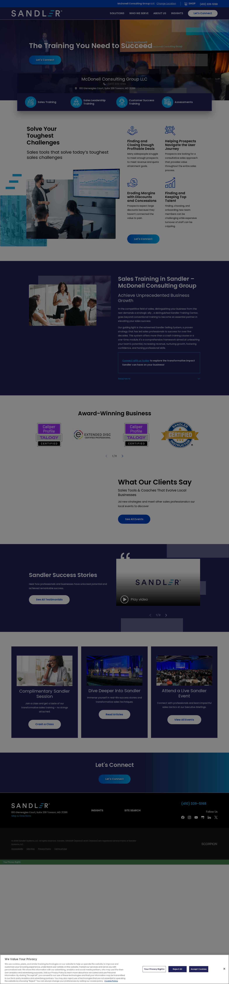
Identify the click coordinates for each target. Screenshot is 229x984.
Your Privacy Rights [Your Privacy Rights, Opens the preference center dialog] (154, 969)
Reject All (177, 969)
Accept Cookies (199, 969)
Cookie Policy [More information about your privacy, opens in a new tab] (111, 981)
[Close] (224, 969)
